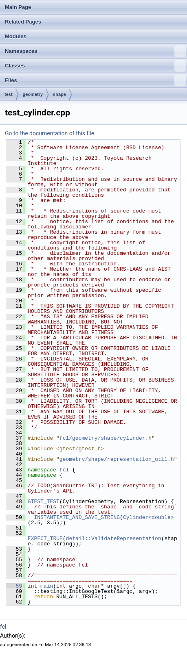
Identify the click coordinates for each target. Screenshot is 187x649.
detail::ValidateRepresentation (113, 538)
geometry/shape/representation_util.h (116, 459)
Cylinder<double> (148, 517)
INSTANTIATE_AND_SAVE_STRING (77, 517)
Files (95, 80)
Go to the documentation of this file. (50, 133)
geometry (33, 94)
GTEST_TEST (43, 501)
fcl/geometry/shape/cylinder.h (105, 438)
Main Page (18, 7)
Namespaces (95, 51)
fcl (64, 469)
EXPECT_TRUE (45, 538)
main (46, 586)
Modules (15, 36)
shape (59, 94)
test (8, 94)
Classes (95, 66)
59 (14, 586)
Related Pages (23, 22)
